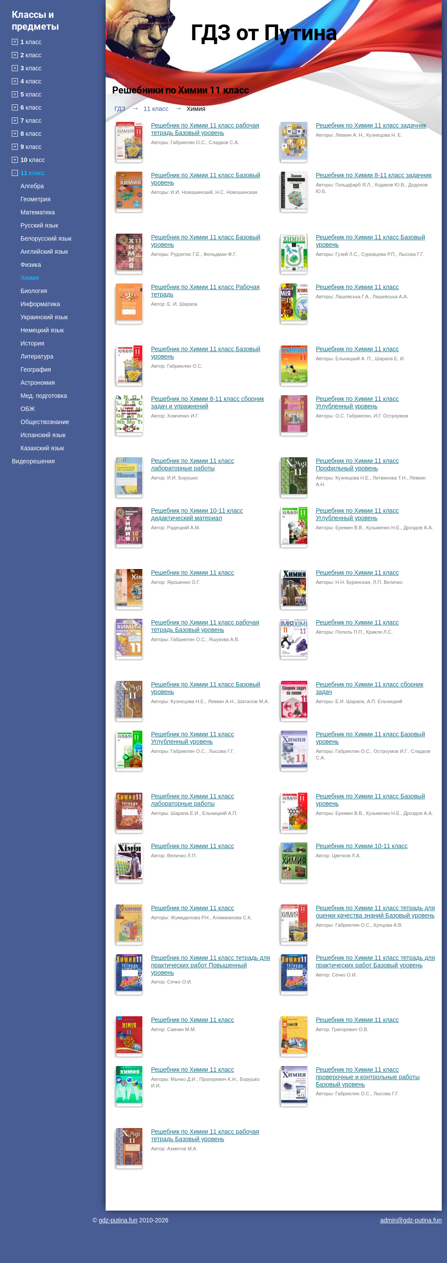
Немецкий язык (42, 330)
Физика (31, 264)
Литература (37, 356)
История (32, 343)
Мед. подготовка (44, 395)
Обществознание (45, 421)
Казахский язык (42, 448)
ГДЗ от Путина (264, 32)
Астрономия (38, 382)
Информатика (40, 303)
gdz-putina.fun (118, 1220)
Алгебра (32, 186)
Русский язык (39, 225)
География (36, 369)
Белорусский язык (46, 238)
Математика (38, 212)
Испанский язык (43, 434)
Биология (34, 290)
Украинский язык (44, 317)
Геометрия (36, 199)
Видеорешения (33, 461)
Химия (30, 277)
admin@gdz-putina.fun (411, 1220)
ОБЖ (28, 408)
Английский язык (44, 251)
